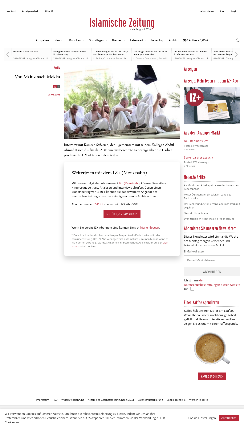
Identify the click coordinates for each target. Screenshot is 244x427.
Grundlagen (96, 40)
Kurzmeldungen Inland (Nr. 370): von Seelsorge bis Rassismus (110, 53)
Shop (222, 11)
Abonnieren (207, 11)
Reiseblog (157, 40)
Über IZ (49, 11)
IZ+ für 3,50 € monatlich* (122, 214)
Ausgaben (42, 40)
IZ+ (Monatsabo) (129, 183)
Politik (99, 58)
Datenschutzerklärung (150, 399)
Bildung (229, 58)
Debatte (140, 58)
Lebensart (136, 40)
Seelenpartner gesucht (198, 157)
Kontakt (11, 11)
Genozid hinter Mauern (25, 51)
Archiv (173, 40)
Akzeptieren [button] (229, 418)
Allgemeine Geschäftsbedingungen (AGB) (111, 399)
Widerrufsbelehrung (72, 399)
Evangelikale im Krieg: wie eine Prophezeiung (69, 53)
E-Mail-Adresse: (194, 251)
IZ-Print (98, 204)
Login (234, 11)
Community (109, 58)
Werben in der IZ (198, 399)
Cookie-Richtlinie (176, 399)
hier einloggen (149, 227)
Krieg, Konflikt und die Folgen (41, 58)
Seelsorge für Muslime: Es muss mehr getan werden (150, 53)
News (58, 40)
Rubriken (75, 40)
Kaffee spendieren (212, 376)
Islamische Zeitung (122, 22)
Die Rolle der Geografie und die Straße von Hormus (190, 53)
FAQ (55, 399)
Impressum (42, 399)
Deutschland (122, 58)
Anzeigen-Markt (30, 11)
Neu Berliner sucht (196, 141)
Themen (117, 40)
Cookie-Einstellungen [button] (202, 418)
